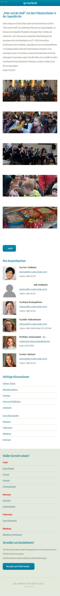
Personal (6, 474)
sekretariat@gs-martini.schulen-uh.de (33, 272)
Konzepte (6, 480)
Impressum (7, 439)
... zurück (9, 248)
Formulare (6, 395)
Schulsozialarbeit (9, 506)
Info (44, 337)
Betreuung (7, 421)
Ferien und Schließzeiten (12, 401)
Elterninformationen (10, 389)
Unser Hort (6, 500)
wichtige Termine (9, 383)
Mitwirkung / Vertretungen (12, 534)
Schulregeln (7, 407)
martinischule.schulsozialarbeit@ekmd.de (34, 341)
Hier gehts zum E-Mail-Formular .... (18, 566)
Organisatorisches (9, 486)
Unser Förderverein (10, 520)
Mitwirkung (7, 433)
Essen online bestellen (11, 415)
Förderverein (7, 427)
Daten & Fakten (8, 468)
